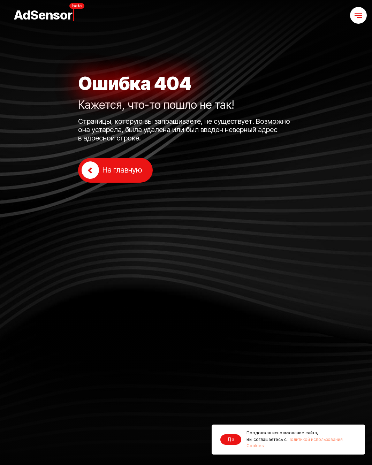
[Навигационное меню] (358, 15)
